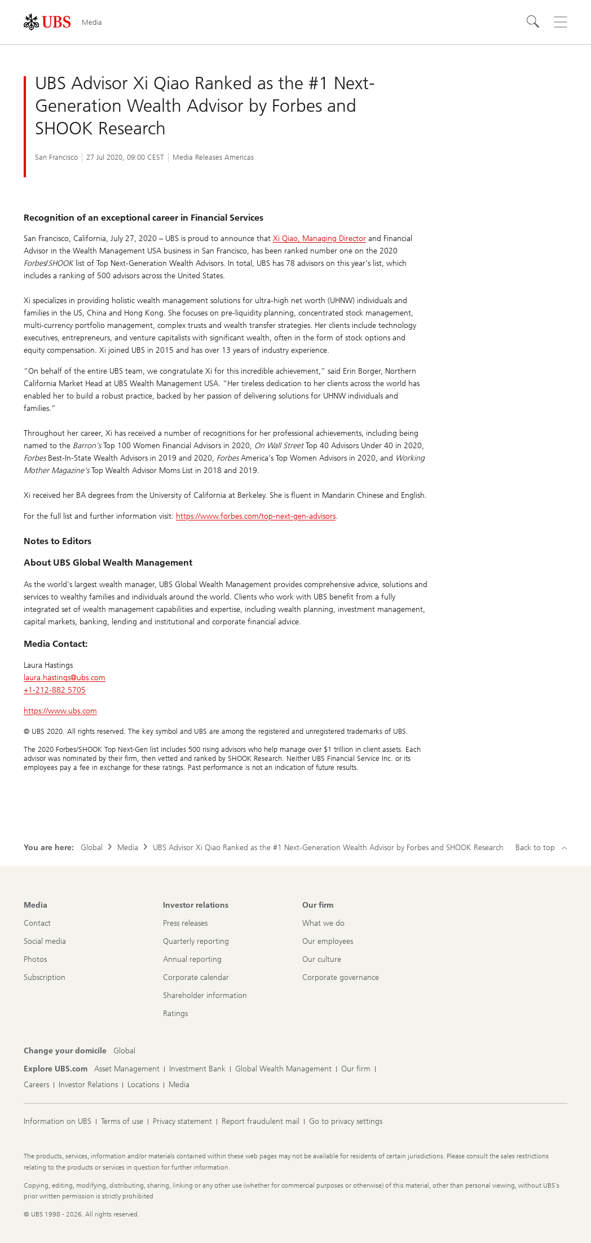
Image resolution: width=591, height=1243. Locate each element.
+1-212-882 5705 (55, 690)
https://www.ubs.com (60, 711)
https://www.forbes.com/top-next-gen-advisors (256, 516)
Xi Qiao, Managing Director (319, 238)
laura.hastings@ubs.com (64, 677)
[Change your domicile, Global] (124, 1051)
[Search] (533, 22)
